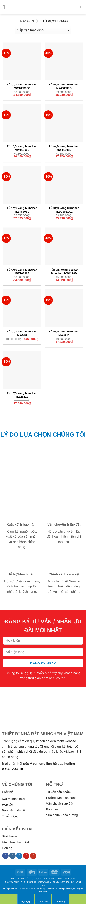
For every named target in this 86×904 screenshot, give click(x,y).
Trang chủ (28, 21)
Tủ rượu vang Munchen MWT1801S (64, 148)
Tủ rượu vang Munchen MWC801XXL (64, 209)
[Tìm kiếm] (81, 7)
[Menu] (5, 7)
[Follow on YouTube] (33, 856)
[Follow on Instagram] (12, 856)
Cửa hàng (61, 899)
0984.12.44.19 (12, 769)
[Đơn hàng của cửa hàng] (43, 30)
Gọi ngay (25, 899)
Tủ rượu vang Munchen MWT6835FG (22, 86)
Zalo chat (43, 899)
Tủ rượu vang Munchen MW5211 (64, 333)
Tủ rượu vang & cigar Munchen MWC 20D (64, 271)
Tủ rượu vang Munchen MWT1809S (22, 148)
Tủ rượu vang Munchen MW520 (22, 333)
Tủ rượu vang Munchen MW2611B (22, 395)
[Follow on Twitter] (19, 856)
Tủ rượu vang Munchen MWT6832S (22, 271)
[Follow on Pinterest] (26, 856)
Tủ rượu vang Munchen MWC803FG (64, 86)
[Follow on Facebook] (5, 856)
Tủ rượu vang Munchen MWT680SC (22, 209)
